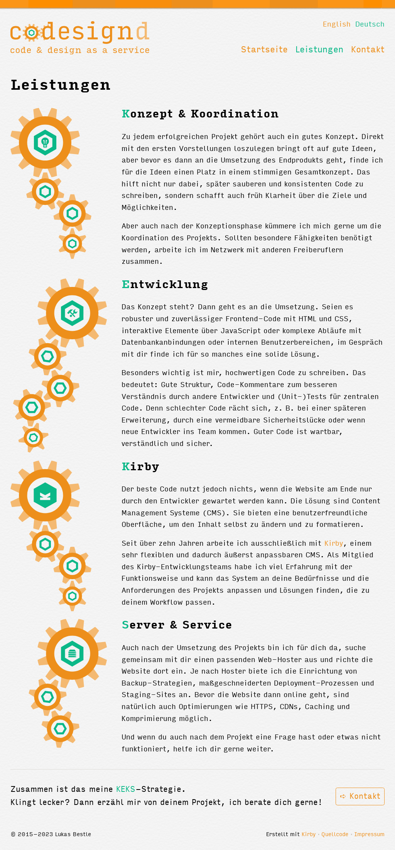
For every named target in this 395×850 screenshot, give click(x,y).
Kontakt (368, 50)
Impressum (369, 834)
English (337, 24)
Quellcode (334, 834)
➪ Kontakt (360, 797)
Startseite (264, 50)
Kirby (333, 543)
